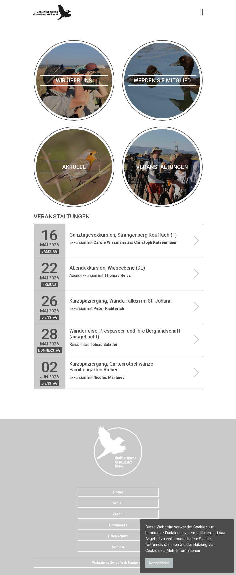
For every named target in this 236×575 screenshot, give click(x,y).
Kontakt (118, 547)
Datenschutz (118, 536)
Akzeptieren (159, 563)
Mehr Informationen (183, 550)
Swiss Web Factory (125, 562)
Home (118, 492)
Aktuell (118, 503)
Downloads (118, 525)
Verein (118, 514)
